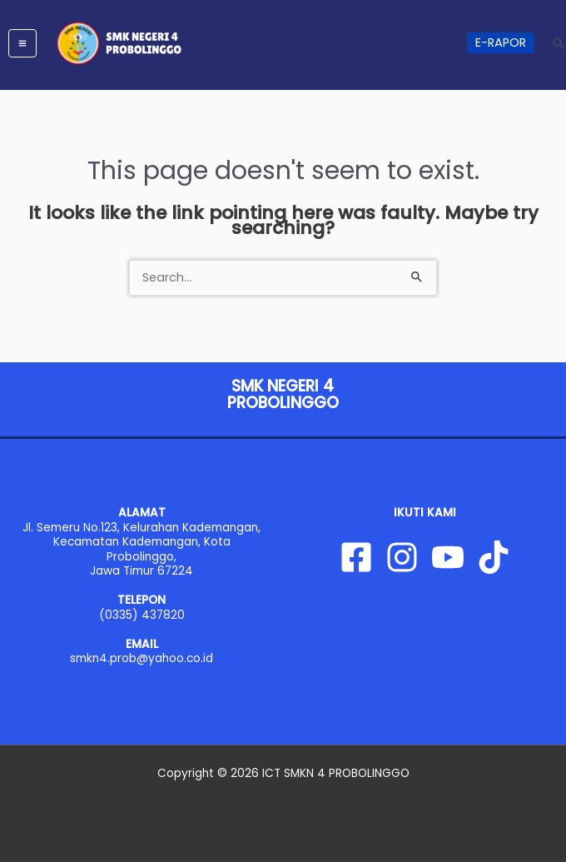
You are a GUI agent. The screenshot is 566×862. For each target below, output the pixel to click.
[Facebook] (356, 557)
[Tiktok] (493, 557)
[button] (500, 42)
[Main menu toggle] (22, 43)
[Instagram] (402, 557)
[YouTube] (447, 557)
